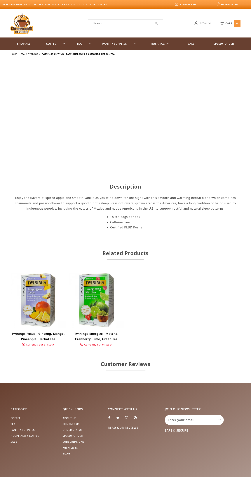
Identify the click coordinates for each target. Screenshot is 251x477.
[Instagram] (128, 419)
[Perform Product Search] (156, 23)
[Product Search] (119, 23)
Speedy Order (223, 43)
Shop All (24, 43)
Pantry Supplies (119, 43)
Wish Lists (70, 447)
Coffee (55, 43)
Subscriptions (73, 441)
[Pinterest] (137, 419)
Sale (191, 43)
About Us (69, 418)
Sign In (202, 23)
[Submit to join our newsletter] (219, 420)
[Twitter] (119, 419)
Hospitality (160, 43)
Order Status (72, 430)
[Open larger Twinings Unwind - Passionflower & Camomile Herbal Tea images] (66, 119)
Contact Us (71, 424)
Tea (84, 43)
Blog (66, 453)
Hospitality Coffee (25, 435)
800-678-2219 (227, 4)
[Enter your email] (190, 420)
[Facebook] (111, 419)
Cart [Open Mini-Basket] (230, 23)
